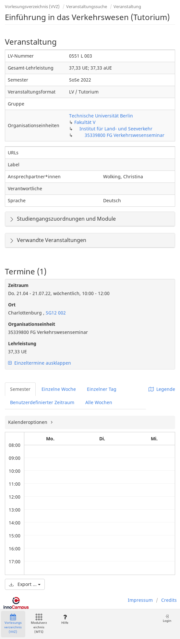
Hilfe (64, 619)
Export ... (25, 584)
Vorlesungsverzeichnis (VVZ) (32, 6)
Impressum (140, 600)
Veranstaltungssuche (86, 6)
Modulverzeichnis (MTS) (39, 624)
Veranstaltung (127, 6)
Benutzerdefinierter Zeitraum (42, 402)
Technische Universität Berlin (101, 116)
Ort (12, 305)
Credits (169, 600)
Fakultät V (84, 122)
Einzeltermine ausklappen (39, 363)
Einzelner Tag (101, 389)
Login (167, 618)
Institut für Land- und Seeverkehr (115, 129)
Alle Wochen (98, 402)
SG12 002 (55, 313)
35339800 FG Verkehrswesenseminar (124, 135)
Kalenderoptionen (28, 422)
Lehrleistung (22, 343)
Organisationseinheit (31, 324)
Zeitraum (18, 285)
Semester (20, 389)
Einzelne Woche (59, 389)
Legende (162, 389)
